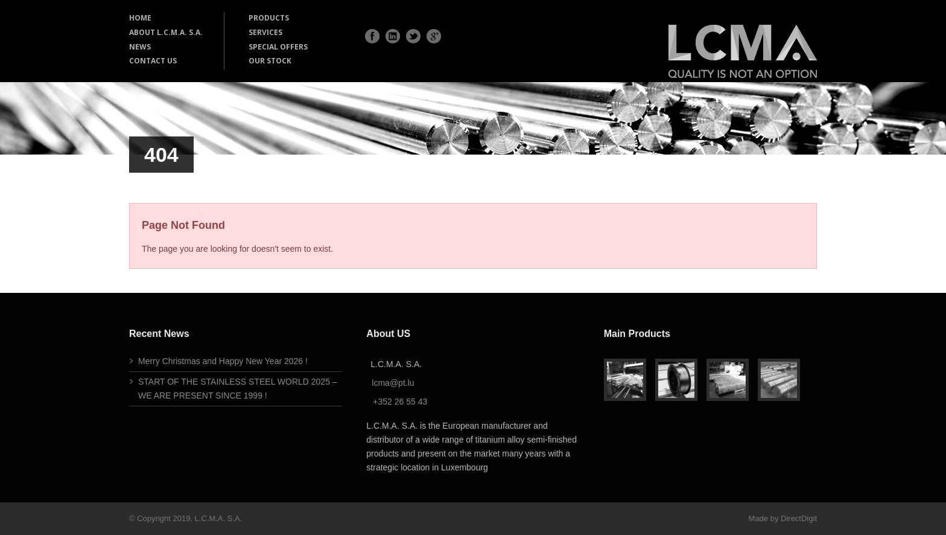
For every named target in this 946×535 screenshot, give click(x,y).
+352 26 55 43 (400, 401)
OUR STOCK (270, 61)
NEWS (140, 47)
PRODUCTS (269, 18)
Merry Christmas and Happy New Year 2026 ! (223, 361)
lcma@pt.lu (393, 383)
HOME (140, 18)
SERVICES (265, 32)
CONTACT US (153, 61)
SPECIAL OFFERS (278, 47)
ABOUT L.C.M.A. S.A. (166, 32)
